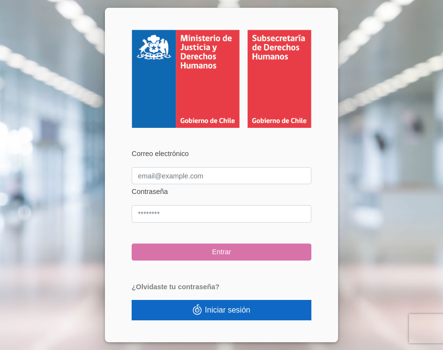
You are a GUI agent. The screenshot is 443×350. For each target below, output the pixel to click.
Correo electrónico (160, 154)
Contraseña (150, 191)
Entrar (221, 252)
